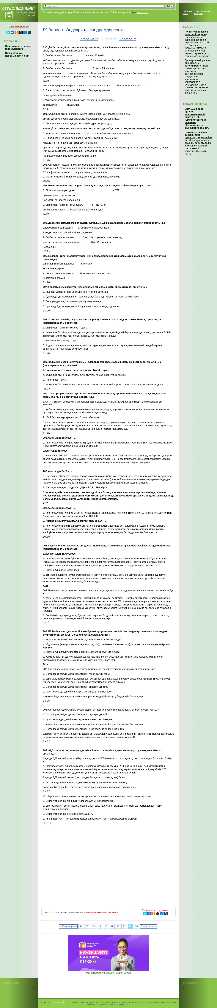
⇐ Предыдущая (89, 38)
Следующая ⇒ (128, 38)
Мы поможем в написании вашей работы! (101, 912)
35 (136, 926)
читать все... (142, 12)
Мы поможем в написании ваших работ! (108, 972)
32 (118, 926)
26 (81, 926)
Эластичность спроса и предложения (18, 47)
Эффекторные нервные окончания (17, 54)
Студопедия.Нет (59, 1002)
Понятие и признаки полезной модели (197, 33)
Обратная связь (187, 12)
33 (124, 926)
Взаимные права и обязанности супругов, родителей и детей (198, 136)
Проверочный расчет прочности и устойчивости (197, 63)
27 (87, 926)
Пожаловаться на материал (202, 12)
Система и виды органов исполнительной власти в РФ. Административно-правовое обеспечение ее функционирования (196, 118)
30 (105, 926)
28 (93, 926)
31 (111, 926)
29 (99, 926)
